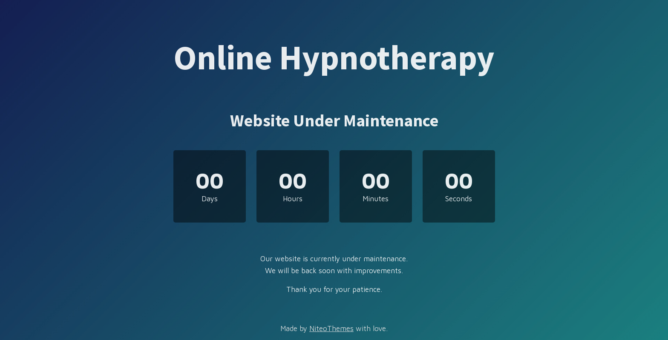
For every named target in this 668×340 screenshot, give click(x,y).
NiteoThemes (331, 328)
